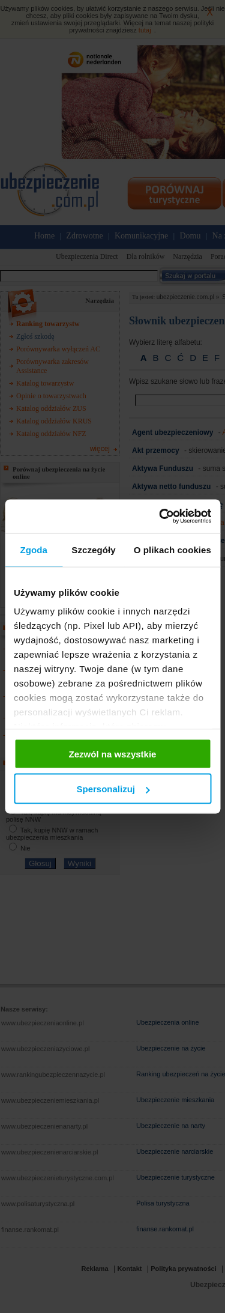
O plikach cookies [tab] (172, 549)
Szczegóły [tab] (93, 549)
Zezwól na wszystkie (113, 753)
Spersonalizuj (112, 789)
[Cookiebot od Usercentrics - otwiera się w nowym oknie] (160, 516)
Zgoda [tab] (33, 549)
